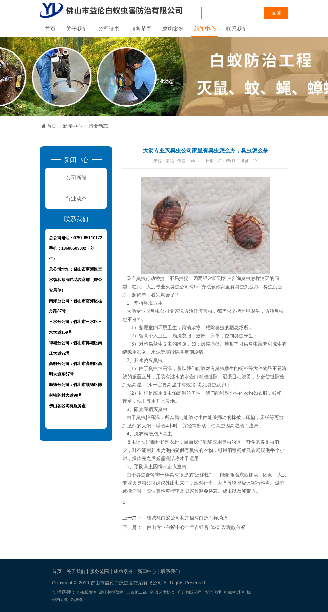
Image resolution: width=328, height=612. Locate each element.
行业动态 (98, 126)
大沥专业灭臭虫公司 (167, 286)
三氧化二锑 (136, 592)
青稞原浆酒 (86, 592)
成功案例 (173, 29)
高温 (137, 384)
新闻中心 (205, 29)
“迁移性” (202, 474)
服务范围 (141, 29)
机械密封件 (234, 592)
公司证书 (109, 29)
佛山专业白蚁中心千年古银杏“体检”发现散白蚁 (196, 527)
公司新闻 (76, 178)
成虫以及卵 (234, 491)
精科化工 (79, 599)
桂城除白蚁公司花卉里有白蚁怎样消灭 (187, 517)
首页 (50, 29)
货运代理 (213, 592)
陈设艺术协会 (162, 592)
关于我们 (77, 29)
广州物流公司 (190, 592)
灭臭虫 (160, 409)
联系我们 (237, 29)
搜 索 (276, 12)
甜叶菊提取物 (111, 592)
